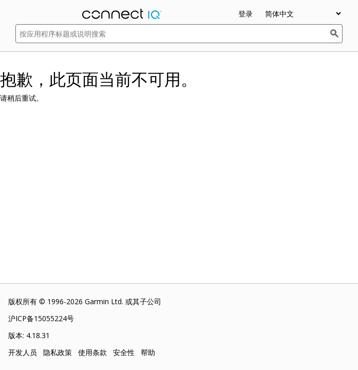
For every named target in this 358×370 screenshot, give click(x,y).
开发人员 (22, 352)
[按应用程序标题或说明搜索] (172, 33)
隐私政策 (57, 352)
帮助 (148, 352)
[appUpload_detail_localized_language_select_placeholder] (303, 13)
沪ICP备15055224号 (41, 318)
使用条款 (92, 352)
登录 (245, 13)
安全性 (124, 352)
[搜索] (336, 33)
